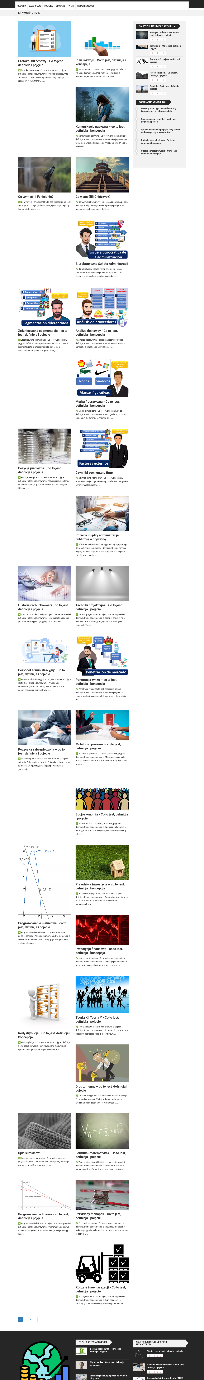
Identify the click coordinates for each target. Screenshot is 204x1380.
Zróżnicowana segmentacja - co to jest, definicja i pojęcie (42, 333)
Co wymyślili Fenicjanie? (35, 197)
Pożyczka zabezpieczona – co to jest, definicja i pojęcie (41, 751)
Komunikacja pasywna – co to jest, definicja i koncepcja (100, 128)
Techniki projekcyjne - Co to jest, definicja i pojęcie (99, 607)
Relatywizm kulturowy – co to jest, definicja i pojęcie (164, 33)
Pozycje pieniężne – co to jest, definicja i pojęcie (39, 470)
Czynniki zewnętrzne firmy (95, 472)
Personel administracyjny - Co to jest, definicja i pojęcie (41, 672)
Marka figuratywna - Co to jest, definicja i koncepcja (98, 403)
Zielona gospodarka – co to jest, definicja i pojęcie (105, 1350)
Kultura (48, 6)
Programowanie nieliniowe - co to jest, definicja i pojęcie (42, 925)
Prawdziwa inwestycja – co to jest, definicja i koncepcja (100, 886)
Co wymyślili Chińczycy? (93, 197)
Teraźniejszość (85, 6)
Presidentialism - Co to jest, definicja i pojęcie (164, 74)
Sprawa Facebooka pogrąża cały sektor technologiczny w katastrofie (160, 131)
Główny (21, 6)
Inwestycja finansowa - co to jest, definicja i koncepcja (99, 951)
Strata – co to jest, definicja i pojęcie (165, 1351)
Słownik (60, 6)
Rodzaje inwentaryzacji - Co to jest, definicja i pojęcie (101, 1289)
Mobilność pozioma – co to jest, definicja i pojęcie (98, 746)
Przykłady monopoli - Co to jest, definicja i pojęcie (98, 1216)
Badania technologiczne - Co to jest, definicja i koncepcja (159, 141)
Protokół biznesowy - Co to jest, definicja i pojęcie (40, 63)
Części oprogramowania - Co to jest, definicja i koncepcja (159, 152)
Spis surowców (29, 1153)
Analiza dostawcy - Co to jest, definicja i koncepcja (97, 333)
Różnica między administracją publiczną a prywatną (97, 537)
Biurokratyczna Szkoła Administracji (102, 264)
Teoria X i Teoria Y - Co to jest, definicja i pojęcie (97, 1019)
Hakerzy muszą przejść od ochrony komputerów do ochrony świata (158, 109)
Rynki (71, 6)
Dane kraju (35, 6)
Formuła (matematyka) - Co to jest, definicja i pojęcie (101, 1155)
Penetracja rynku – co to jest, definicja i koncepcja (96, 682)
